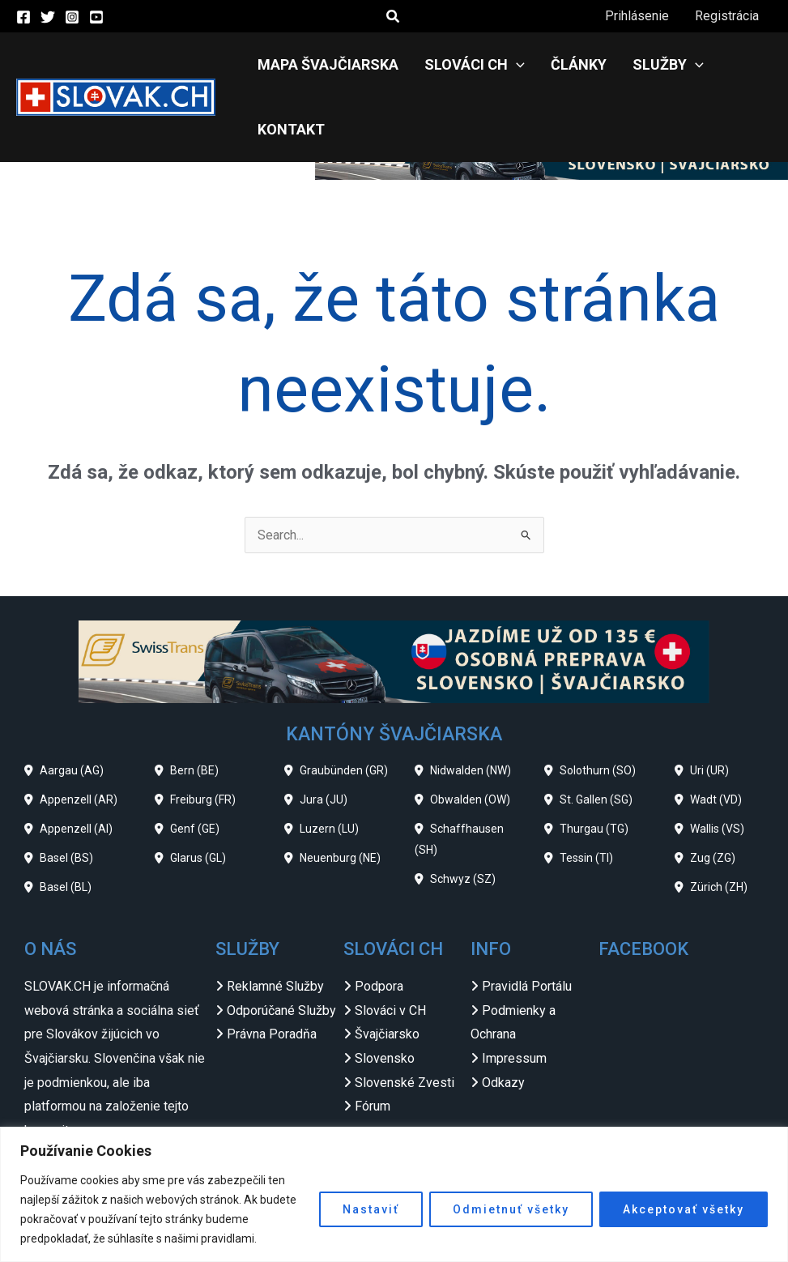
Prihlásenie (637, 15)
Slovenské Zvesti (404, 1082)
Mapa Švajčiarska (328, 64)
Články (579, 64)
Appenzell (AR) (78, 799)
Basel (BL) (66, 886)
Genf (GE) (194, 828)
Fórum (372, 1106)
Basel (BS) (66, 857)
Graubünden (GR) (344, 770)
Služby (668, 64)
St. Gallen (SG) (596, 799)
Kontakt (291, 129)
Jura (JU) (323, 799)
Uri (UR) (709, 770)
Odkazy (503, 1082)
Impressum (514, 1058)
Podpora (379, 986)
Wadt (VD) (716, 799)
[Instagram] (72, 17)
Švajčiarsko (387, 1034)
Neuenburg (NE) (340, 857)
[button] (393, 16)
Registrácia (727, 15)
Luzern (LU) (329, 828)
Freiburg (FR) (203, 799)
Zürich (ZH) (719, 886)
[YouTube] (96, 17)
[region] (394, 1194)
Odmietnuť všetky (511, 1209)
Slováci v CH (390, 1010)
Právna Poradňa (272, 1034)
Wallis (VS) (717, 828)
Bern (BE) (194, 770)
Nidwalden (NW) (470, 770)
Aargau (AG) (72, 770)
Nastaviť (371, 1209)
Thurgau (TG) (594, 828)
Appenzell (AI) (76, 828)
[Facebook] (23, 17)
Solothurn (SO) (598, 770)
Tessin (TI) (586, 857)
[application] (516, 64)
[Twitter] (47, 17)
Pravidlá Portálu (527, 986)
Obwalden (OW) (470, 799)
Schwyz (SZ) (463, 878)
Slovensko (385, 1058)
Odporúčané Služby (281, 1010)
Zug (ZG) (712, 857)
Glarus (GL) (198, 857)
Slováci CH (474, 64)
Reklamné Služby (275, 986)
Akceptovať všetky (683, 1209)
